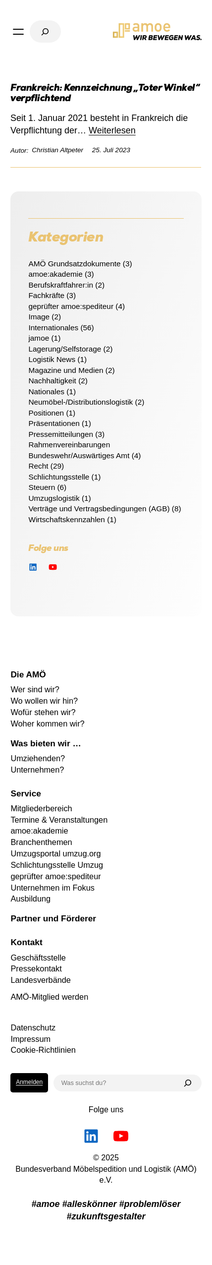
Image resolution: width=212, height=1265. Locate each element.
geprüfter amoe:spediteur (70, 306)
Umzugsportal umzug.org (55, 853)
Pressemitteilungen (60, 434)
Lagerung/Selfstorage (64, 349)
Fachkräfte (46, 295)
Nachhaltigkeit (52, 380)
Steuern (41, 487)
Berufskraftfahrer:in (60, 285)
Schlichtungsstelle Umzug (56, 864)
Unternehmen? (37, 769)
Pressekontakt (35, 968)
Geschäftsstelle (38, 957)
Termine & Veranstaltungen (58, 819)
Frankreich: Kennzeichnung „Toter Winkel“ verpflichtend (105, 94)
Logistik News (51, 359)
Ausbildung (30, 898)
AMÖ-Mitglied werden (49, 996)
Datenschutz (32, 1027)
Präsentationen (53, 423)
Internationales (53, 327)
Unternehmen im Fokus (52, 887)
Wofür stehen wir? (42, 712)
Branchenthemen (41, 842)
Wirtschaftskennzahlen (66, 519)
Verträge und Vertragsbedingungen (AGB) (98, 508)
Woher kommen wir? (47, 723)
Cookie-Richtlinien (42, 1049)
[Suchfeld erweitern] (45, 31)
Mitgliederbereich (41, 808)
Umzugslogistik (53, 498)
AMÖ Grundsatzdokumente (74, 263)
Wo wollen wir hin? (44, 700)
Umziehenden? (37, 758)
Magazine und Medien (65, 370)
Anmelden (29, 1082)
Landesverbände (40, 979)
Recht (38, 466)
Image (39, 316)
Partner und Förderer (53, 918)
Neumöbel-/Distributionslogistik (80, 402)
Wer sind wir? (34, 689)
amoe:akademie (55, 274)
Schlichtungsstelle (58, 477)
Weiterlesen (112, 130)
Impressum (30, 1038)
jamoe (38, 338)
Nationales (46, 391)
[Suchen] (188, 1083)
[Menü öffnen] (18, 32)
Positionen (46, 413)
